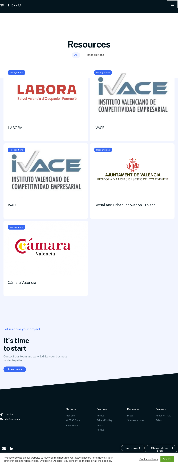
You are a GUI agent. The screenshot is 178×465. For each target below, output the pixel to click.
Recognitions (95, 55)
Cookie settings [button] (148, 459)
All (76, 55)
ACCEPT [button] (167, 459)
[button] (14, 369)
